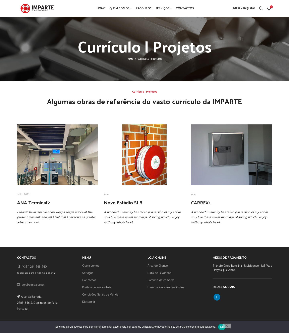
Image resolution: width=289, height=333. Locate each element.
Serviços (87, 274)
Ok (222, 326)
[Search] (261, 9)
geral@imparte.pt (33, 286)
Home (130, 60)
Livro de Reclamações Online (166, 288)
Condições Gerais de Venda (100, 296)
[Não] (227, 326)
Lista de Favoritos (159, 274)
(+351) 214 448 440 (34, 268)
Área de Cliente (158, 267)
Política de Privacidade (97, 288)
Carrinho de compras (161, 281)
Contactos (89, 281)
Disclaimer (88, 303)
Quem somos (90, 267)
